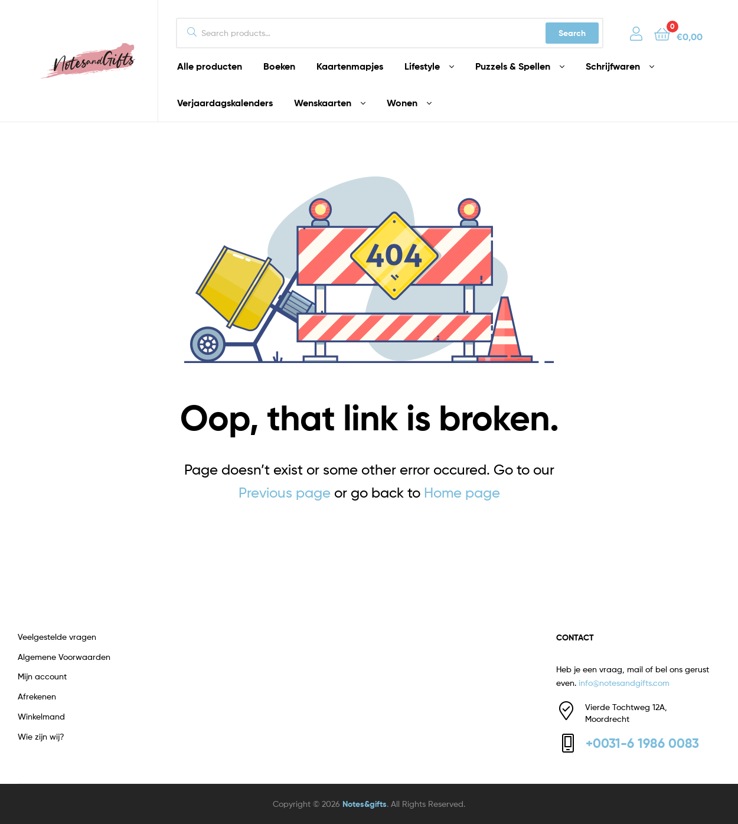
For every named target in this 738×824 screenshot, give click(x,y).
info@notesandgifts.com (624, 683)
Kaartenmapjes (349, 66)
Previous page (285, 492)
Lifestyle (422, 66)
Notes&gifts (364, 804)
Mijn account (42, 676)
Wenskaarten (322, 103)
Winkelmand (41, 716)
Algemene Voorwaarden (64, 657)
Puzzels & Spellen (512, 66)
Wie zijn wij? (41, 736)
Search (572, 33)
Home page (462, 492)
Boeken (279, 66)
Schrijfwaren (613, 66)
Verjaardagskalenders (225, 103)
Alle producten (209, 66)
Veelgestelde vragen (57, 637)
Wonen (402, 103)
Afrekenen (37, 696)
